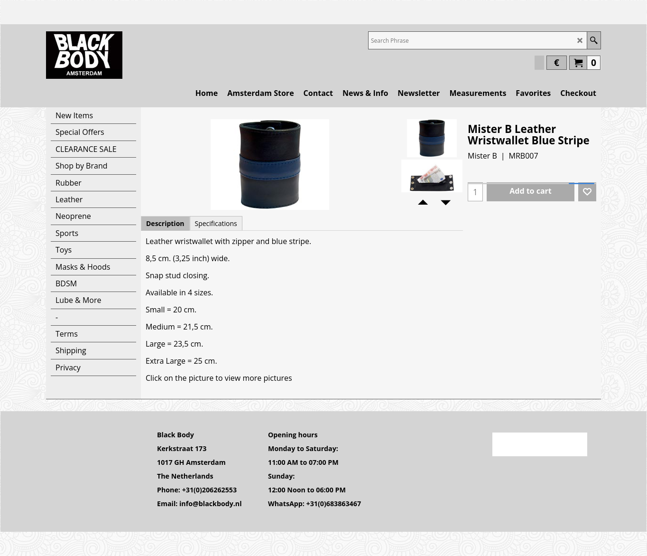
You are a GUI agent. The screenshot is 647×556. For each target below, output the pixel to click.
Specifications (216, 223)
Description (165, 223)
